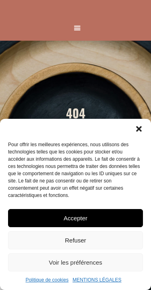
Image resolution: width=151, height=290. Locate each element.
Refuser (75, 240)
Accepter (75, 218)
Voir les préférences (75, 262)
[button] (139, 129)
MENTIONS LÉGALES (96, 280)
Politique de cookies (46, 280)
